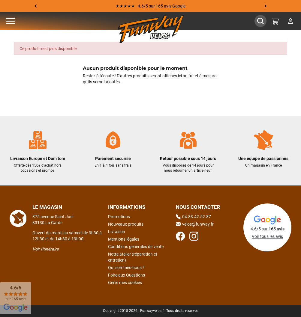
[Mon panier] (275, 21)
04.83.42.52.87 (193, 216)
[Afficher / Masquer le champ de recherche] (260, 21)
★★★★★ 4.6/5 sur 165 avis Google (150, 6)
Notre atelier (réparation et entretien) (132, 257)
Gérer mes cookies (125, 282)
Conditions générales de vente (136, 246)
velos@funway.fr (195, 224)
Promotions (119, 216)
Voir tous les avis (267, 236)
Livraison (116, 231)
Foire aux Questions (126, 275)
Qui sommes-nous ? (126, 267)
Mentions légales (123, 239)
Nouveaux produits (125, 224)
